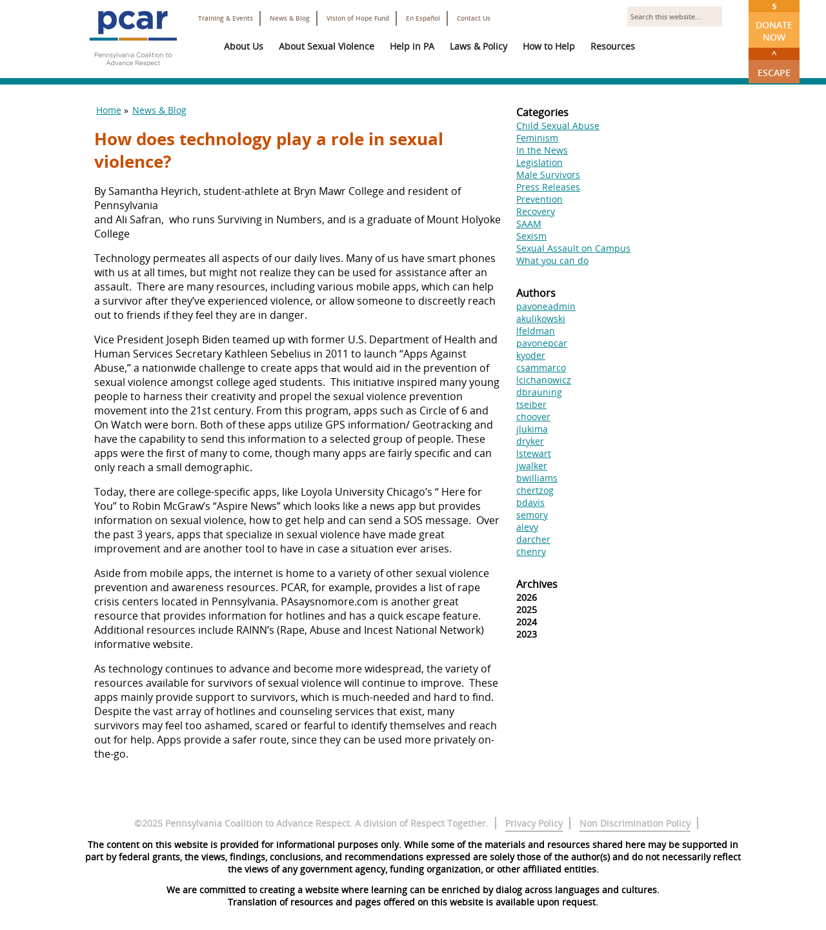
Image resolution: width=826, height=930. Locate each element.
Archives (537, 584)
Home (108, 110)
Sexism (531, 236)
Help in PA (412, 46)
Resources (612, 46)
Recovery (535, 211)
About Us (243, 46)
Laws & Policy (478, 46)
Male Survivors (548, 174)
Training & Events (225, 18)
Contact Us (473, 18)
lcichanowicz (543, 380)
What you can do (552, 260)
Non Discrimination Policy (634, 823)
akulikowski (540, 318)
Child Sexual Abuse (557, 125)
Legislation (539, 162)
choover (533, 416)
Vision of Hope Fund (358, 18)
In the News (542, 150)
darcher (533, 539)
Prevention (539, 199)
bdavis (530, 502)
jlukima (532, 429)
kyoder (530, 355)
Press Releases (548, 187)
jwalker (531, 466)
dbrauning (539, 392)
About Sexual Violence (326, 46)
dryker (530, 441)
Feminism (537, 138)
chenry (531, 551)
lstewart (533, 453)
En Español (423, 18)
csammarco (541, 367)
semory (532, 515)
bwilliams (537, 478)
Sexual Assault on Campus (573, 248)
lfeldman (535, 331)
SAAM (528, 223)
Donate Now (774, 21)
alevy (527, 527)
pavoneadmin (546, 306)
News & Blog (290, 18)
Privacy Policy (534, 823)
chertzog (535, 490)
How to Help (549, 46)
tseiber (531, 404)
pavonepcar (541, 343)
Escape (774, 63)
